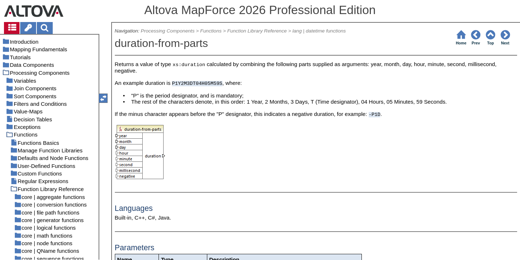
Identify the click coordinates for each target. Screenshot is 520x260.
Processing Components (168, 31)
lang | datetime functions (319, 31)
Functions (210, 31)
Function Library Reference (257, 31)
